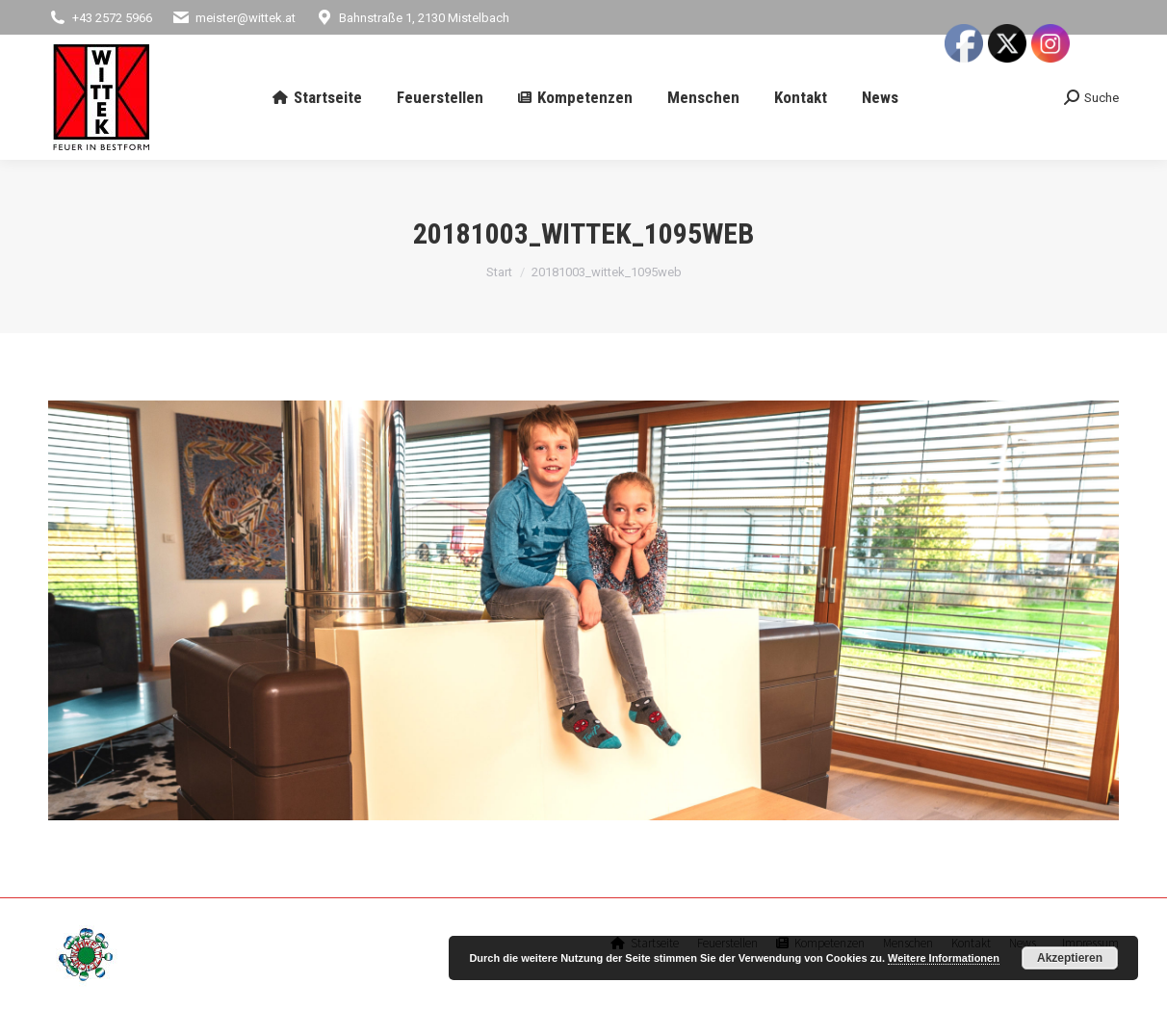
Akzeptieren (1069, 958)
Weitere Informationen (943, 958)
